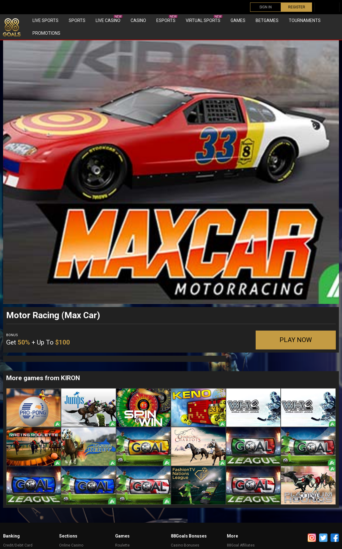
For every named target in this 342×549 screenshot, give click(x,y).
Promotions (46, 33)
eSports (167, 19)
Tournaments (305, 20)
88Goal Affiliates (241, 545)
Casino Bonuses (185, 545)
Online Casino (71, 545)
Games (238, 20)
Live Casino (109, 19)
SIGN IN (265, 7)
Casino (138, 20)
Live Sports (45, 20)
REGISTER (296, 7)
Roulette (122, 545)
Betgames (267, 20)
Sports (77, 20)
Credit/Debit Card (17, 545)
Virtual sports (204, 19)
